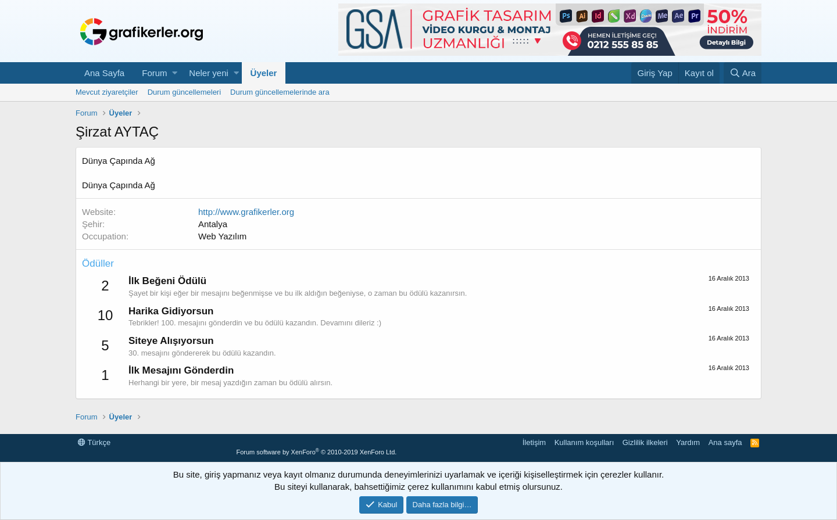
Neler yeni (208, 73)
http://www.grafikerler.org (246, 212)
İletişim (534, 442)
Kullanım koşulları (584, 442)
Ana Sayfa (104, 73)
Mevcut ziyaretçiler (107, 92)
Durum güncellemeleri (184, 92)
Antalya (212, 224)
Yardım (688, 442)
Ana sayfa (725, 442)
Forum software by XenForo (316, 452)
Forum (154, 73)
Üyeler (264, 73)
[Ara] (742, 73)
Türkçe (94, 442)
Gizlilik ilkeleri (645, 442)
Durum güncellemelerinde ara (280, 92)
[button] (174, 73)
